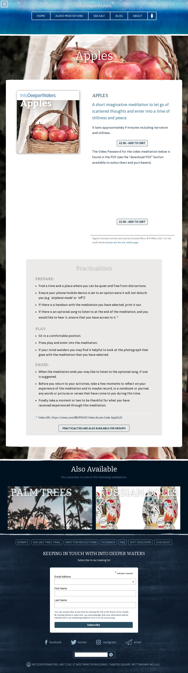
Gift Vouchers (140, 542)
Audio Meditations (68, 16)
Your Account (155, 16)
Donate (22, 542)
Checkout (163, 542)
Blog (120, 16)
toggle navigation (4, 4)
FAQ (122, 542)
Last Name (61, 600)
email (138, 642)
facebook (54, 642)
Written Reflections (81, 542)
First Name (61, 588)
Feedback (108, 542)
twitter (81, 642)
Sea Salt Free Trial (46, 542)
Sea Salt (99, 16)
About (140, 16)
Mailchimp (96, 618)
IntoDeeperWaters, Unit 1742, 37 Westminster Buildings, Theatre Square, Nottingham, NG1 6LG (96, 664)
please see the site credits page (122, 242)
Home (39, 16)
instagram (109, 642)
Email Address (94, 576)
